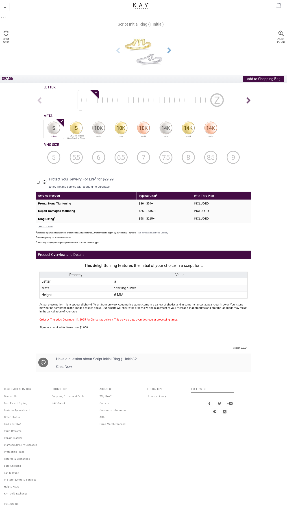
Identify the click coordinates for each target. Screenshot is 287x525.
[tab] (122, 255)
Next (169, 50)
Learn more (45, 226)
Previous (117, 50)
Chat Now (64, 367)
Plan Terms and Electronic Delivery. (152, 233)
